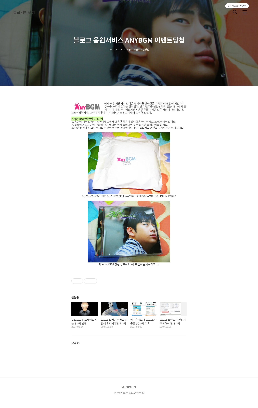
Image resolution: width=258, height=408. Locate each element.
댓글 (75, 343)
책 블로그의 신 (129, 387)
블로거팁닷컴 (24, 12)
